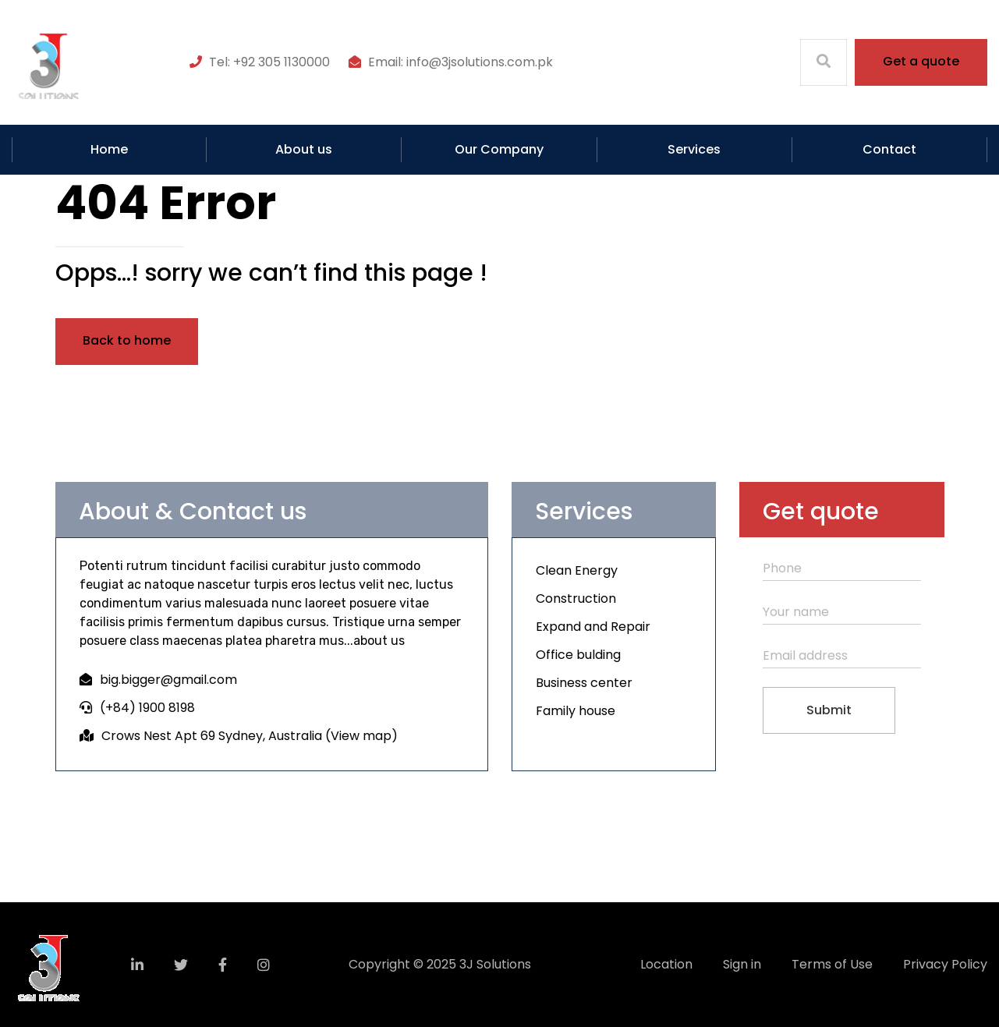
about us (379, 640)
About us (303, 149)
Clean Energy (577, 570)
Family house (575, 711)
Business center (584, 683)
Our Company (499, 149)
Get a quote (921, 61)
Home (109, 149)
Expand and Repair (593, 627)
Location (666, 964)
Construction (576, 598)
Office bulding (578, 655)
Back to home (127, 340)
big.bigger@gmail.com (168, 680)
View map (361, 736)
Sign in (742, 964)
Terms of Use (832, 964)
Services (694, 149)
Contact (889, 149)
